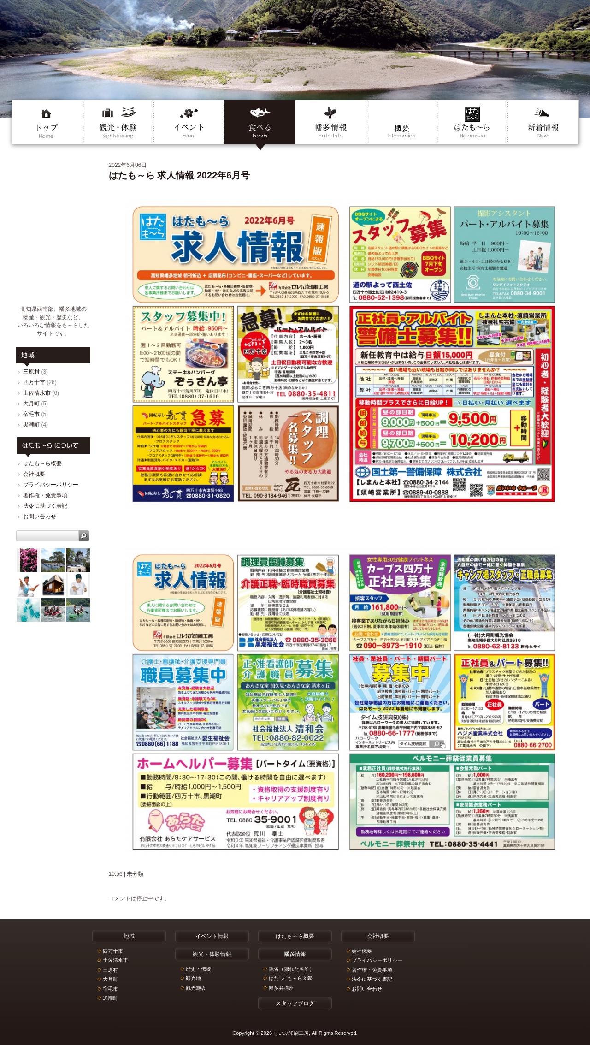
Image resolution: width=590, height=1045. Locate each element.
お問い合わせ (39, 516)
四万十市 (34, 382)
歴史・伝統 (198, 969)
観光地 (193, 978)
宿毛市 (31, 414)
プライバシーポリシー (50, 484)
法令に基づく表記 (45, 506)
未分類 (135, 874)
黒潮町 (31, 425)
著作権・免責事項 (45, 495)
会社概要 (34, 474)
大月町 (31, 403)
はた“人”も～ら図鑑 (291, 978)
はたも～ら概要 (42, 463)
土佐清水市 (37, 393)
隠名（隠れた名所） (291, 969)
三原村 (31, 371)
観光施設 (196, 988)
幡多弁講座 (281, 988)
